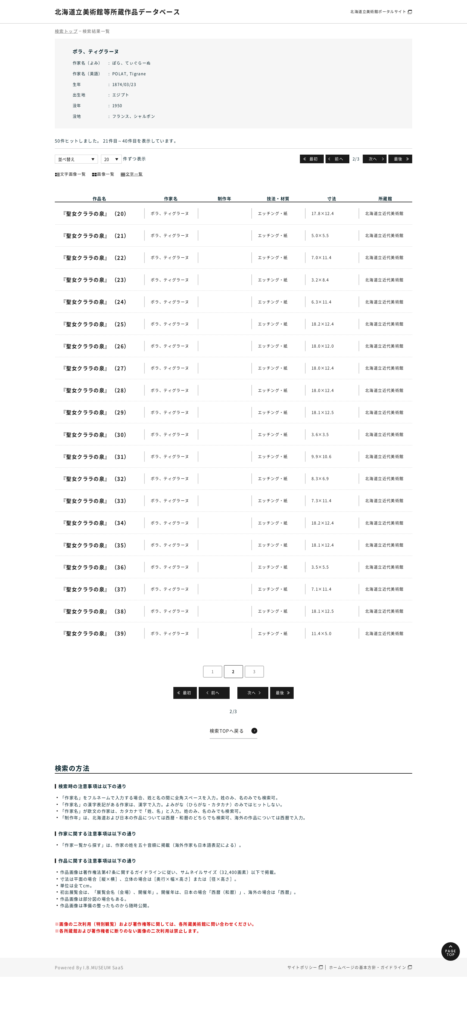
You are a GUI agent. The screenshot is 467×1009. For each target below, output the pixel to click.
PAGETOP (448, 977)
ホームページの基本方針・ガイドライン (367, 1000)
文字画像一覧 (70, 173)
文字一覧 (131, 173)
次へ (372, 158)
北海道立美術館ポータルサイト (376, 11)
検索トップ (66, 31)
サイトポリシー (302, 1000)
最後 (398, 158)
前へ (339, 158)
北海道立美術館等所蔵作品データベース (123, 11)
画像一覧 (103, 173)
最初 (313, 158)
